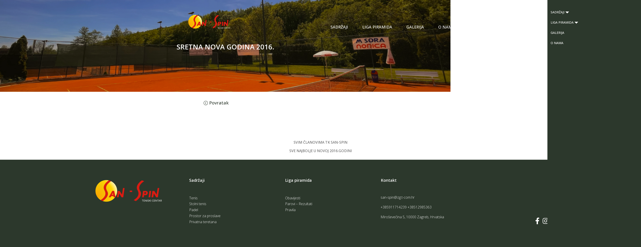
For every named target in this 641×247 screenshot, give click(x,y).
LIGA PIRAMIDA (377, 27)
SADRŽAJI (339, 27)
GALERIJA (415, 27)
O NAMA (446, 27)
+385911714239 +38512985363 (406, 207)
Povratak (219, 103)
